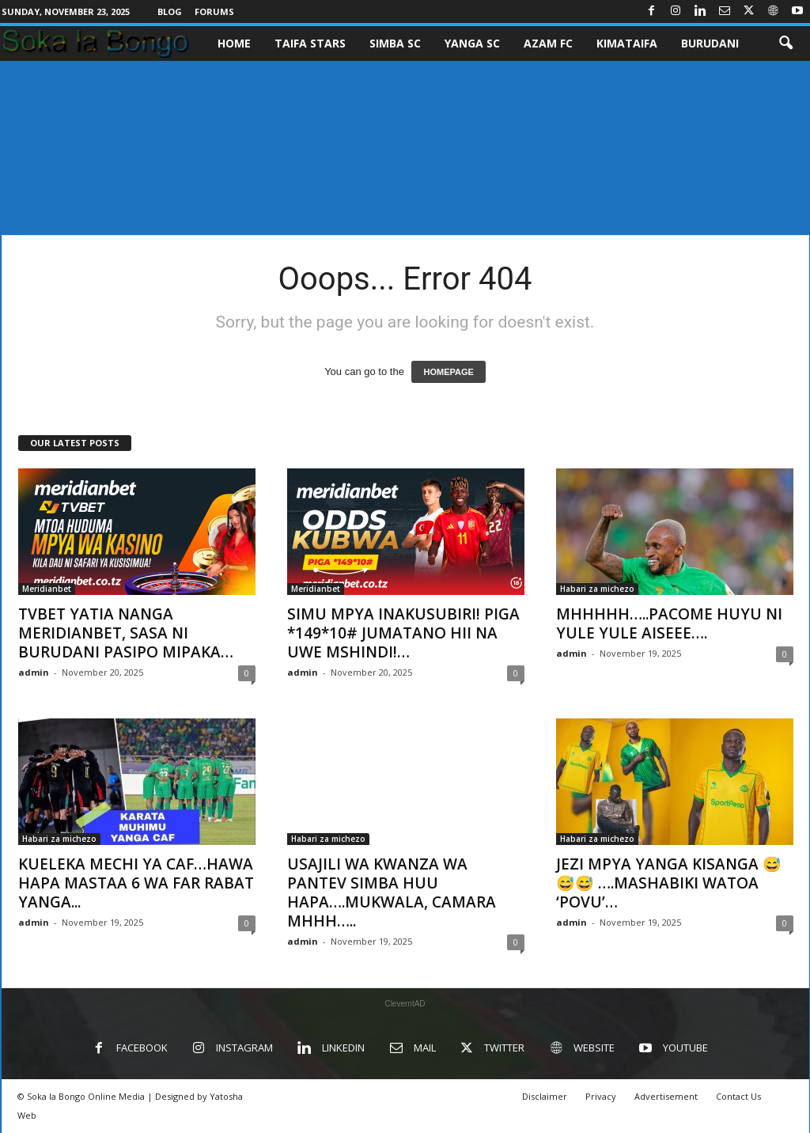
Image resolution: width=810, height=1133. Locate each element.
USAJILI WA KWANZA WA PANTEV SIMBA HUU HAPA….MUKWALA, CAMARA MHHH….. (391, 892)
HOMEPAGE (448, 372)
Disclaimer (544, 1096)
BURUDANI (710, 43)
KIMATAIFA (626, 43)
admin (33, 672)
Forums (214, 11)
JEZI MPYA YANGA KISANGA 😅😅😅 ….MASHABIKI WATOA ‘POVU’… (669, 883)
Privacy (600, 1096)
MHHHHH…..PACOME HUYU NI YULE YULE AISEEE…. (669, 623)
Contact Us (738, 1096)
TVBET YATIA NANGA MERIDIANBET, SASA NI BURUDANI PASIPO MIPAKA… (125, 633)
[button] (785, 43)
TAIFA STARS (310, 43)
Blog (169, 11)
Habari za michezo (597, 588)
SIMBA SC (395, 43)
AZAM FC (548, 43)
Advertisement (666, 1096)
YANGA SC (472, 43)
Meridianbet (46, 588)
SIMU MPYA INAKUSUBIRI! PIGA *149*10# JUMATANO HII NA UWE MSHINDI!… (403, 633)
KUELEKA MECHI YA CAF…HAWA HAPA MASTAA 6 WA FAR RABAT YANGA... (136, 883)
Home (234, 43)
